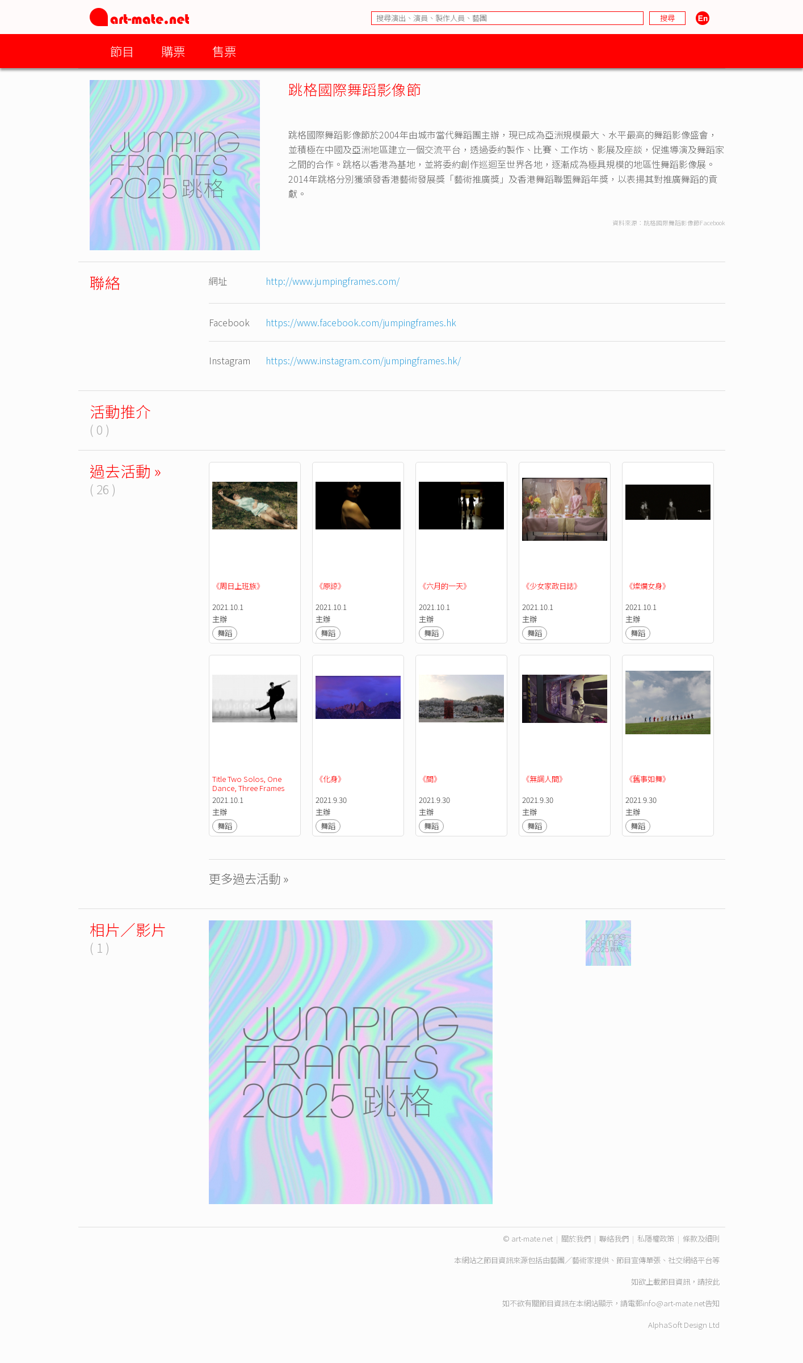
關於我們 (576, 1238)
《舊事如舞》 (647, 778)
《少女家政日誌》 (551, 585)
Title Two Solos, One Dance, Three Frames (248, 783)
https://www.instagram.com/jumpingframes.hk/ (363, 360)
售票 (224, 51)
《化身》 (330, 778)
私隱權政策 (655, 1238)
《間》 (430, 778)
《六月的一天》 (444, 585)
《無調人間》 (544, 778)
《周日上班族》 (238, 585)
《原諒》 (330, 585)
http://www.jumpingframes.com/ (333, 281)
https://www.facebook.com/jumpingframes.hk (361, 322)
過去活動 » (125, 471)
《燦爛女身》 (647, 585)
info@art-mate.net (673, 1303)
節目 (122, 51)
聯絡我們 (614, 1238)
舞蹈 (224, 633)
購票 (173, 51)
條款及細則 (701, 1238)
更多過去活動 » (249, 878)
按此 (712, 1281)
